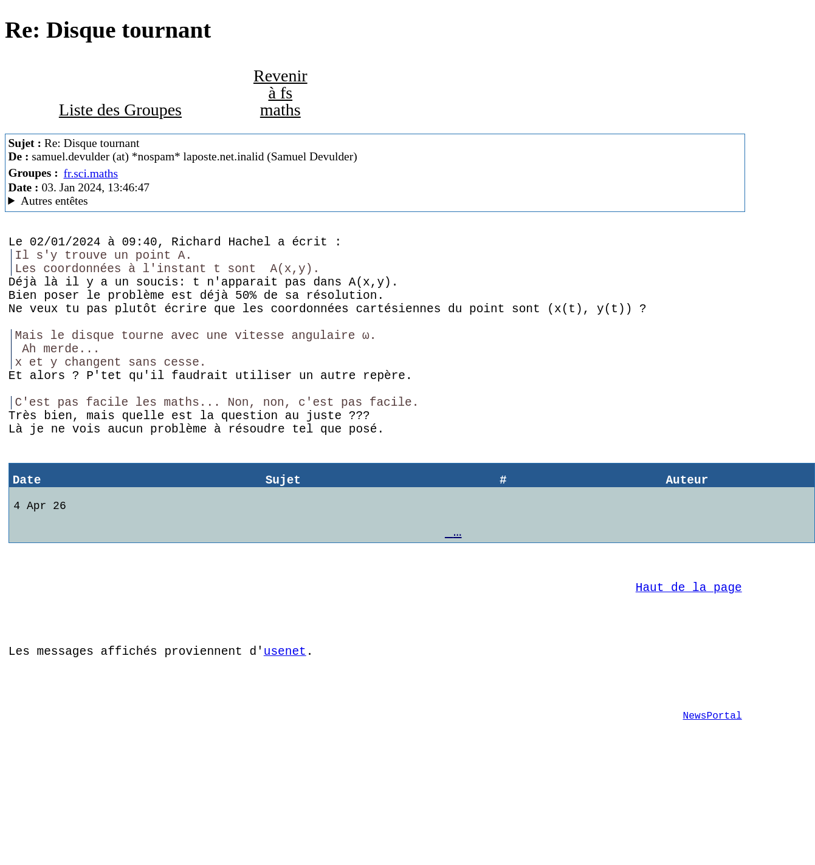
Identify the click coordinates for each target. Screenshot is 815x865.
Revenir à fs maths (280, 92)
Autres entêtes (54, 200)
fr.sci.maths (91, 173)
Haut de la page (689, 653)
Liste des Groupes (120, 109)
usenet (285, 726)
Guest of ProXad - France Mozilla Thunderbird (374, 201)
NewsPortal (712, 800)
